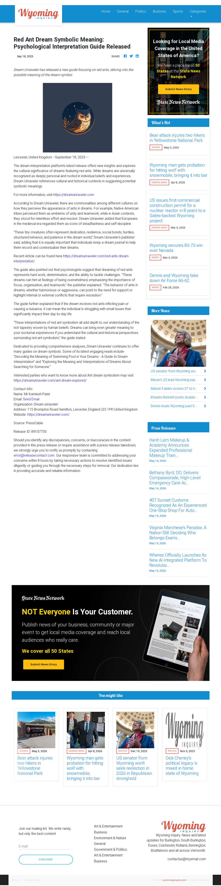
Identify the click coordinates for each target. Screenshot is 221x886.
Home (107, 11)
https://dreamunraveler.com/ (48, 414)
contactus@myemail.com (187, 859)
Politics (140, 11)
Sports (178, 11)
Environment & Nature (110, 838)
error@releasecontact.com (34, 455)
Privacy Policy (32, 880)
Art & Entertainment (108, 826)
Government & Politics (110, 849)
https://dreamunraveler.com (73, 195)
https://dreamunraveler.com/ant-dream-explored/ (50, 380)
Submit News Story (178, 89)
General (122, 11)
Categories (198, 11)
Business (159, 11)
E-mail (23, 846)
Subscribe (46, 859)
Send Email (31, 399)
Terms (15, 880)
